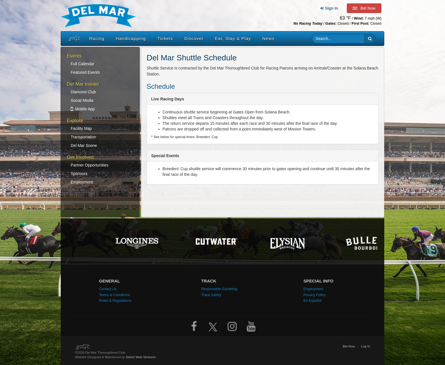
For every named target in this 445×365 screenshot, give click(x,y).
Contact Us (108, 289)
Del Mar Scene (84, 145)
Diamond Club (83, 92)
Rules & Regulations (115, 301)
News (268, 38)
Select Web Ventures (141, 357)
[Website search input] (338, 38)
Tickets (165, 38)
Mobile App (83, 109)
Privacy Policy (314, 295)
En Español (312, 301)
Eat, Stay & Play (233, 38)
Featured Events (85, 72)
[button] (369, 38)
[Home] (73, 38)
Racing (96, 38)
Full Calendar (82, 64)
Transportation (83, 137)
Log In (365, 346)
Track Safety (211, 295)
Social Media (82, 100)
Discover (193, 38)
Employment (82, 182)
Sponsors (79, 173)
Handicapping (131, 38)
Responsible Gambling (219, 289)
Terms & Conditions (114, 295)
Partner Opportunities (89, 165)
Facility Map (81, 128)
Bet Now (349, 346)
